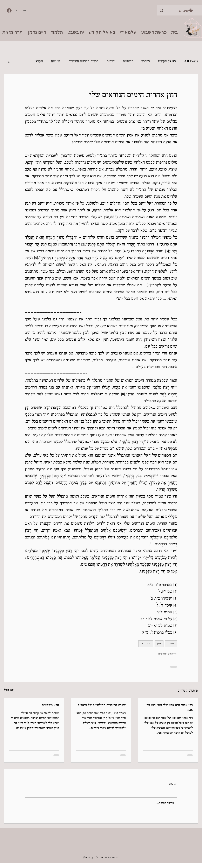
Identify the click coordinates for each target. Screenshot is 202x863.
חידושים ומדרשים (167, 654)
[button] (9, 61)
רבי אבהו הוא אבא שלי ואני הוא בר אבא (170, 707)
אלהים (171, 643)
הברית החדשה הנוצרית (83, 61)
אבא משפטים (50, 705)
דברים (111, 61)
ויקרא (39, 61)
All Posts (191, 61)
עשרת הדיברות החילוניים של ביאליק (102, 705)
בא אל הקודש (167, 61)
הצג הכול (9, 690)
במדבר (145, 61)
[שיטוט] (186, 10)
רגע (159, 643)
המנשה (55, 61)
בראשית (128, 61)
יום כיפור (145, 643)
